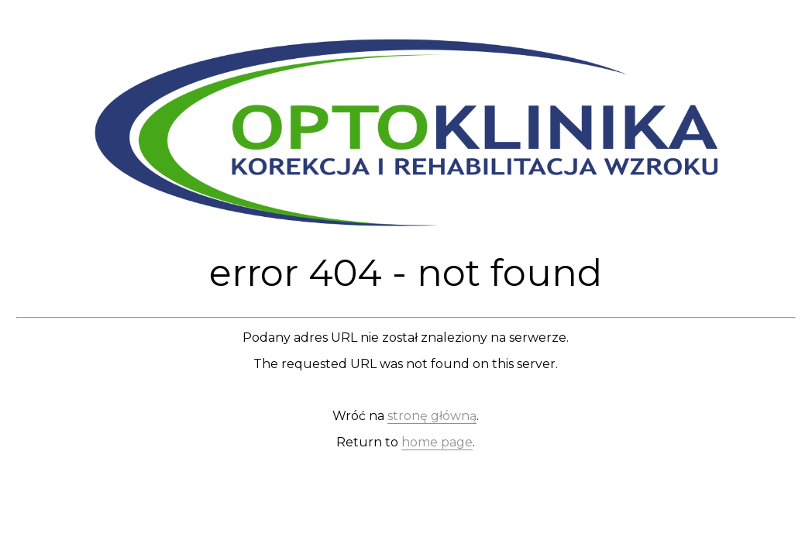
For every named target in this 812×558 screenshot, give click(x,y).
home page (437, 442)
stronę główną (432, 415)
